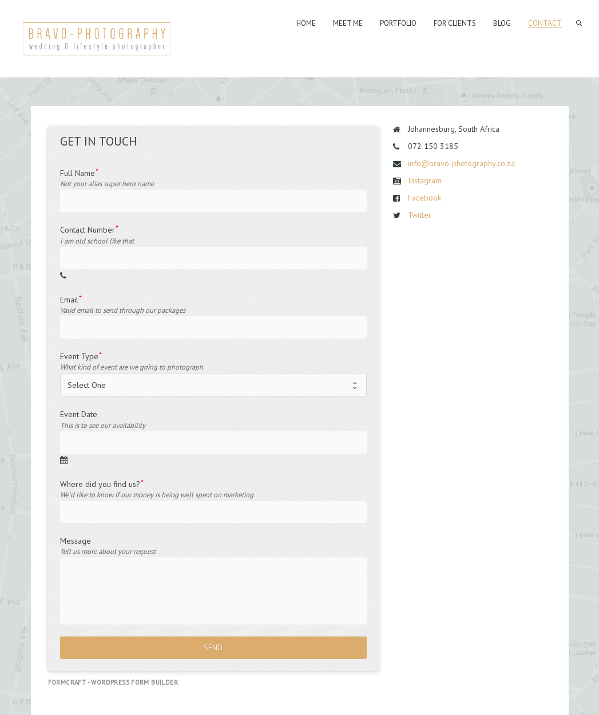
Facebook (424, 197)
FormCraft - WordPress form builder (113, 682)
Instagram (425, 180)
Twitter (419, 215)
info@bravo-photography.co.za (461, 163)
